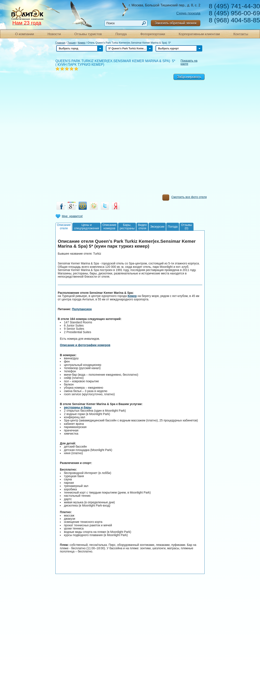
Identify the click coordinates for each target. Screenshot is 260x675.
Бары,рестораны (127, 226)
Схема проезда (188, 13)
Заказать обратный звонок (175, 23)
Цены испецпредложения (86, 226)
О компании (24, 34)
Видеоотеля (142, 226)
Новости (54, 34)
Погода (121, 34)
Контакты (240, 34)
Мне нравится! (72, 216)
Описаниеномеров (109, 226)
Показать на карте (189, 62)
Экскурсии (157, 226)
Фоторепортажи (152, 34)
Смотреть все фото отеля (184, 198)
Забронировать (189, 77)
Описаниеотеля (64, 226)
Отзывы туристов (88, 34)
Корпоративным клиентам (199, 34)
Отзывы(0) (186, 226)
